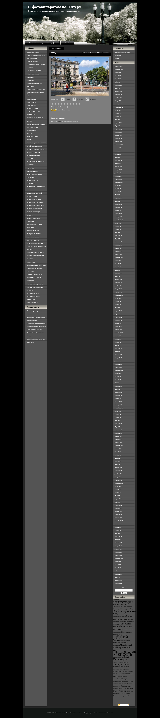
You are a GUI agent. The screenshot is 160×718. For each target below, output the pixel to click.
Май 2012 (117, 458)
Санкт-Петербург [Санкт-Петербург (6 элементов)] (121, 658)
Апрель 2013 (118, 423)
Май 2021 (117, 119)
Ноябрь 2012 (118, 439)
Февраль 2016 (118, 317)
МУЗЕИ (29, 140)
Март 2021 (117, 126)
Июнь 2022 (118, 79)
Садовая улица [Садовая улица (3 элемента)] (117, 657)
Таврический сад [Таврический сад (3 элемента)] (123, 662)
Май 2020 (117, 157)
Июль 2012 (118, 452)
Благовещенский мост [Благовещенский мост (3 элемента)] (119, 616)
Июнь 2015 (118, 342)
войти (59, 121)
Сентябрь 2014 (119, 370)
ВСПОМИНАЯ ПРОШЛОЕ (34, 71)
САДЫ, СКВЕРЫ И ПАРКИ (35, 243)
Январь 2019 (118, 207)
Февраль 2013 (118, 430)
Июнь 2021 (118, 116)
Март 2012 (117, 464)
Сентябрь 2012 (119, 445)
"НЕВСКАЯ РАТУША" (33, 52)
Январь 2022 (118, 94)
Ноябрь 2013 (118, 401)
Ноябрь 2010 (118, 514)
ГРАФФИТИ (30, 80)
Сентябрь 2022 (119, 69)
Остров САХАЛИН (32, 171)
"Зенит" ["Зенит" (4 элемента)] (116, 600)
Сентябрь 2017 (119, 257)
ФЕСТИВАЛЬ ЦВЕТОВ (33, 296)
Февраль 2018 (118, 242)
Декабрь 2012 (118, 436)
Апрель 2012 (118, 461)
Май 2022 (117, 82)
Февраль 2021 (118, 129)
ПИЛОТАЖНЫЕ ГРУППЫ (34, 224)
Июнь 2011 (118, 492)
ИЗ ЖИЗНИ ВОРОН (32, 108)
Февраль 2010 (118, 542)
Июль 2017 (118, 264)
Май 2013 (117, 420)
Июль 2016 (118, 301)
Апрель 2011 (118, 499)
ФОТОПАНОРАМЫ (32, 303)
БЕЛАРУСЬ (30, 67)
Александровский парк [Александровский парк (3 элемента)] (127, 609)
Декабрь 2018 (118, 210)
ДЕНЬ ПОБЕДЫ (31, 102)
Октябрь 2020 (118, 141)
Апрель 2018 (118, 235)
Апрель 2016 (118, 311)
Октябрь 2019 (118, 179)
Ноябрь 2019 (118, 176)
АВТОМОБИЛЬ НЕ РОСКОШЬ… (36, 64)
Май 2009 (117, 571)
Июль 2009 (118, 564)
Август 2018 (118, 223)
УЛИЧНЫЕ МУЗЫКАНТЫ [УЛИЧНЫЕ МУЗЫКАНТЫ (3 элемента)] (121, 666)
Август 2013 (118, 411)
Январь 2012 (118, 470)
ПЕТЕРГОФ (30, 215)
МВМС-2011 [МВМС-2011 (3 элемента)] (116, 642)
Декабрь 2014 (118, 361)
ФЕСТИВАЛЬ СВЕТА (33, 293)
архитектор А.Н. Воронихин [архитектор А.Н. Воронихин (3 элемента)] (121, 669)
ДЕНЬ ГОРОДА (31, 99)
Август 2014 (118, 373)
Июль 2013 (118, 414)
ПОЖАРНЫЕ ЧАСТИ (33, 230)
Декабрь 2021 (118, 97)
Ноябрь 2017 (118, 251)
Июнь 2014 (118, 380)
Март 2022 (117, 88)
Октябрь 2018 (118, 217)
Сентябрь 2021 (119, 107)
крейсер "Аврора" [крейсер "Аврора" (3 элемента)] (128, 681)
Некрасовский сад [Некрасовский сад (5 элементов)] (122, 648)
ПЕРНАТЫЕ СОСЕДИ (33, 212)
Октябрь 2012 (118, 442)
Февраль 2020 (118, 166)
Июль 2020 (118, 151)
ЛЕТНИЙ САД (31, 114)
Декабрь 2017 (118, 248)
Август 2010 (118, 524)
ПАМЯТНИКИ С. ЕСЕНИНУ (35, 202)
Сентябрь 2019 (119, 182)
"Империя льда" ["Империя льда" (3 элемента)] (117, 606)
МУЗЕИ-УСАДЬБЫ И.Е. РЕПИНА (37, 143)
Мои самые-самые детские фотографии (42, 43)
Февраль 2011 (118, 505)
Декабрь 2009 (118, 549)
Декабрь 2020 (118, 135)
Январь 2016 (118, 320)
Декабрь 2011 (118, 474)
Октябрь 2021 (118, 104)
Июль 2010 (118, 527)
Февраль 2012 (118, 467)
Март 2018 (117, 238)
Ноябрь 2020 (118, 138)
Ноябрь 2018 (118, 213)
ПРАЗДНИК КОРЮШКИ (34, 234)
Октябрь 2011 (118, 480)
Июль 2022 (118, 75)
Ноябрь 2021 (118, 101)
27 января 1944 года (32, 61)
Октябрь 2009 (118, 555)
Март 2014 (117, 389)
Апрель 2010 (118, 536)
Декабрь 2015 (118, 323)
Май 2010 (117, 533)
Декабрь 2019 (118, 173)
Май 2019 (117, 195)
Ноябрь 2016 (118, 289)
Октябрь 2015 (118, 329)
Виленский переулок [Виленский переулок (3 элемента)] (119, 621)
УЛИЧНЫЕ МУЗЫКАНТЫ (34, 274)
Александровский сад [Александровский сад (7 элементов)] (124, 612)
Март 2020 (117, 163)
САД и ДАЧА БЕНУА (33, 240)
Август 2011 (118, 486)
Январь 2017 (118, 282)
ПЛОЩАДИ (30, 227)
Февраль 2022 (118, 91)
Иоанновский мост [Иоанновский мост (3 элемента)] (127, 629)
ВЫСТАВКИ (30, 77)
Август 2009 (118, 561)
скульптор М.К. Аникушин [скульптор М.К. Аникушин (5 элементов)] (123, 689)
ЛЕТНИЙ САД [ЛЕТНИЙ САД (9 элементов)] (120, 638)
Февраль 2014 (118, 392)
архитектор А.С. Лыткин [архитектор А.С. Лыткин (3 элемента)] (120, 671)
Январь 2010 (118, 546)
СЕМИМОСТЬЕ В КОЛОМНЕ (35, 252)
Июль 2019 (118, 188)
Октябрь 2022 (118, 66)
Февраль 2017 (118, 279)
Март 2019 (117, 201)
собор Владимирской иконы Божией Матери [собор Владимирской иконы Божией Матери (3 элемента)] (123, 694)
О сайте (67, 43)
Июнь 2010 (118, 530)
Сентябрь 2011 (119, 483)
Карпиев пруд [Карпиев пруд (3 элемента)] (117, 632)
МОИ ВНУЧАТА (31, 130)
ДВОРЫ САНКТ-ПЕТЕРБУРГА (36, 89)
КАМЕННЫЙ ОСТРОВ (33, 111)
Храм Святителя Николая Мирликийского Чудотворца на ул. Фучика (36, 333)
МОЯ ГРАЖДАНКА (32, 136)
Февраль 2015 (118, 354)
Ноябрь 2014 (118, 364)
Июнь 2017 (118, 267)
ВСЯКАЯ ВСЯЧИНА (33, 74)
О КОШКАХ (30, 165)
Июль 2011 (118, 489)
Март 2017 (117, 276)
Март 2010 (117, 539)
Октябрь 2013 (118, 405)
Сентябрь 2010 (119, 521)
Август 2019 (118, 185)
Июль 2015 (118, 339)
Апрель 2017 (118, 273)
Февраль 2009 (118, 580)
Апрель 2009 (118, 574)
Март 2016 (117, 314)
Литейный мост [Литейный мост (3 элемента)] (125, 640)
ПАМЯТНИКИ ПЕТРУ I (34, 199)
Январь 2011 (118, 508)
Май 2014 (117, 383)
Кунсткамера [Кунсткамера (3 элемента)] (124, 635)
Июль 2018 (118, 226)
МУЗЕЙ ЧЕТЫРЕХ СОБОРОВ (35, 149)
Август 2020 (118, 148)
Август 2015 (118, 336)
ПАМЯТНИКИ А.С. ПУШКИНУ (36, 187)
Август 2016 (118, 298)
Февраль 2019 (118, 204)
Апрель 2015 (118, 348)
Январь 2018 (118, 245)
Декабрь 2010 (118, 511)
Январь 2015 (118, 358)
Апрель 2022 (118, 85)
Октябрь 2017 (118, 254)
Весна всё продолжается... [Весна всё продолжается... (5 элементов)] (123, 617)
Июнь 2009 (118, 568)
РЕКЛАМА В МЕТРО (33, 237)
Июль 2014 (118, 376)
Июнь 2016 (118, 304)
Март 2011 (117, 502)
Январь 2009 (118, 583)
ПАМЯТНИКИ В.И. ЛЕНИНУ (35, 190)
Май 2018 (117, 232)
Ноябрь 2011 (118, 477)
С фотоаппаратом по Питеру (54, 7)
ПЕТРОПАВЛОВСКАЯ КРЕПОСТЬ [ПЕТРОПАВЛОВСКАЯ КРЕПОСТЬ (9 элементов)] (131, 653)
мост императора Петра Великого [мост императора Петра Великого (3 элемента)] (122, 683)
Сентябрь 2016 (119, 295)
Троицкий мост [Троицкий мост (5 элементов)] (121, 664)
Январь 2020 (118, 170)
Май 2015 (117, 345)
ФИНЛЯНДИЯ (31, 299)
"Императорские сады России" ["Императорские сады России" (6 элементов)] (123, 603)
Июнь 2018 (118, 229)
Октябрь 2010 (118, 517)
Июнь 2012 (118, 455)
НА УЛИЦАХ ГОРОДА (33, 152)
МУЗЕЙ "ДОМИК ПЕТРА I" (35, 146)
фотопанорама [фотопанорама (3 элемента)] (122, 696)
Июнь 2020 (118, 154)
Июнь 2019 (118, 191)
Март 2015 (117, 351)
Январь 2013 (118, 433)
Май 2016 (117, 307)
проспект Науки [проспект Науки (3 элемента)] (117, 688)
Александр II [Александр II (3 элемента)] (116, 609)
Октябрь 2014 (118, 367)
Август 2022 (118, 72)
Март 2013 (117, 427)
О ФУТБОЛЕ (30, 168)
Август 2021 (118, 110)
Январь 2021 (118, 132)
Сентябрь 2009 (119, 558)
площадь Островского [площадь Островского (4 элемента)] (122, 686)
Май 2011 (117, 495)
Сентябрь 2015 (119, 332)
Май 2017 (117, 270)
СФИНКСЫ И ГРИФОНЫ (34, 268)
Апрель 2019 (118, 198)
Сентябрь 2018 (119, 220)
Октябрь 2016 (118, 292)
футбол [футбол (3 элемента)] (128, 696)
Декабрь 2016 (118, 285)
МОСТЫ (29, 133)
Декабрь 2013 (118, 398)
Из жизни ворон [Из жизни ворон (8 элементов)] (122, 627)
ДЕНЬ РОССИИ (31, 105)
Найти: (124, 588)
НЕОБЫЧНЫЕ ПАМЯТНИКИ (35, 161)
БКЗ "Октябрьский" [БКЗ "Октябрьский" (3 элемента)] (123, 614)
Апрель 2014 (118, 386)
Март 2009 (117, 577)
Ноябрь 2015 (118, 326)
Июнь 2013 (118, 417)
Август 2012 (118, 448)
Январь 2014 (118, 395)
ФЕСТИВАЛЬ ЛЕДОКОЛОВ (35, 284)
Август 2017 (118, 260)
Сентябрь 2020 (119, 144)
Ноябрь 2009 (118, 552)
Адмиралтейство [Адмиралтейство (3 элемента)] (127, 606)
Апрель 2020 (118, 160)
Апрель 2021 (118, 122)
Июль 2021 (118, 113)
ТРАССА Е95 (30, 271)
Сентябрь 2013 (119, 408)
